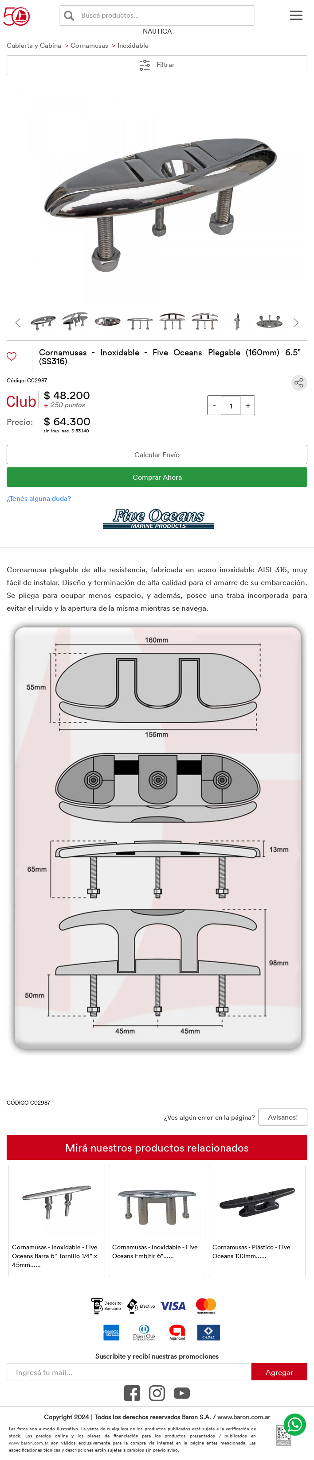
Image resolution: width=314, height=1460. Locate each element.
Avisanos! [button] (283, 1117)
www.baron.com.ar (243, 1417)
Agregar (279, 1372)
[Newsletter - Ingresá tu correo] (129, 1371)
